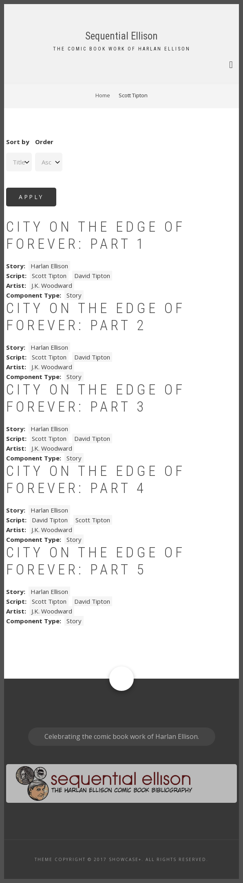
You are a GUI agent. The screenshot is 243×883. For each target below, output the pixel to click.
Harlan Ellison (49, 266)
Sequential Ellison (121, 36)
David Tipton (92, 276)
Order (44, 142)
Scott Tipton (49, 276)
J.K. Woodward (51, 285)
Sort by (17, 142)
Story (74, 295)
